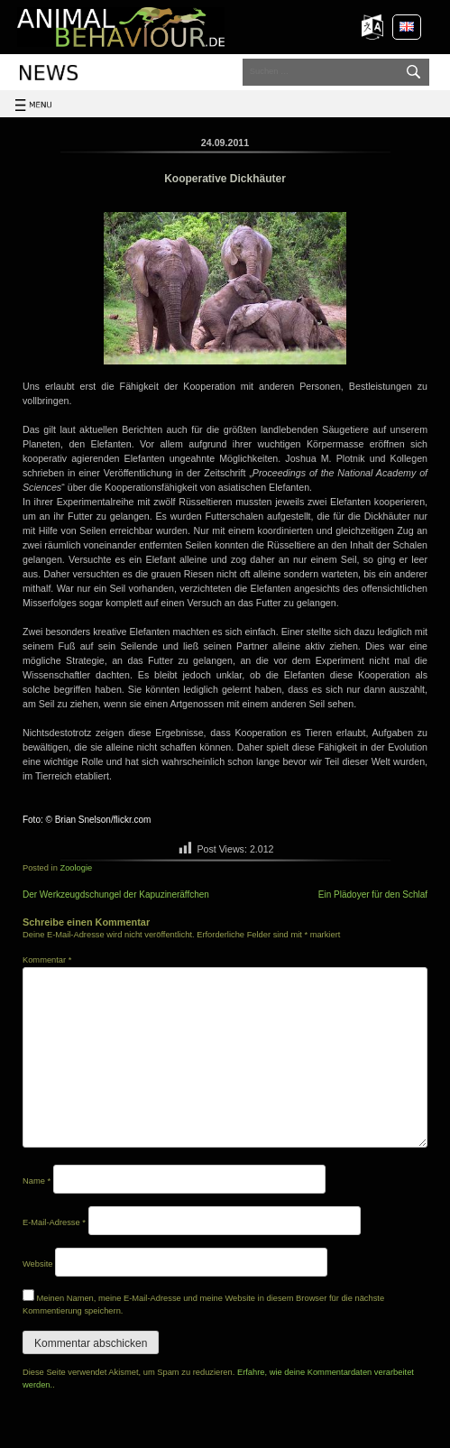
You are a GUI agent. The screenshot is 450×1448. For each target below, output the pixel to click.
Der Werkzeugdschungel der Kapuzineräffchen (116, 894)
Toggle (38, 116)
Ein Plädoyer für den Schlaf (372, 894)
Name (37, 1180)
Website (38, 1263)
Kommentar (47, 959)
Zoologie (76, 867)
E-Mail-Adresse (54, 1222)
